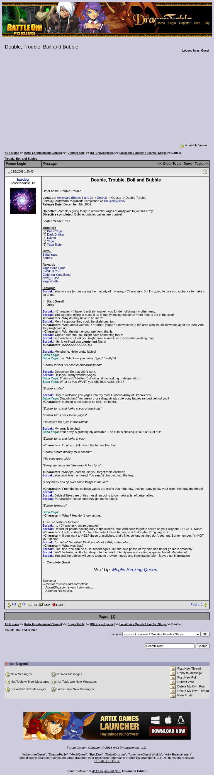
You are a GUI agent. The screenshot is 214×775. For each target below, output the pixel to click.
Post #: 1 (197, 604)
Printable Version (193, 145)
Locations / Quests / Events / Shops (142, 152)
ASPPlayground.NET (106, 771)
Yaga (50, 241)
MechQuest (78, 754)
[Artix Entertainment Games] (43, 152)
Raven (51, 237)
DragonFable (58, 754)
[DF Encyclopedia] (102, 152)
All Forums (12, 152)
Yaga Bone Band (54, 268)
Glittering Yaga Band (57, 274)
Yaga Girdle (51, 281)
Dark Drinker (55, 234)
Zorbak (102, 197)
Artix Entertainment (178, 754)
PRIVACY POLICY (107, 761)
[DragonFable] (76, 152)
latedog (23, 179)
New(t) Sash (51, 278)
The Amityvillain (114, 201)
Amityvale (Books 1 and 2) (75, 197)
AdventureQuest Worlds (145, 754)
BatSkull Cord (52, 271)
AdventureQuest (34, 754)
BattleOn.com (115, 754)
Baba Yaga (54, 231)
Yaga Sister (55, 244)
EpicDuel (96, 754)
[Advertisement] (107, 101)
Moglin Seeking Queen (134, 569)
